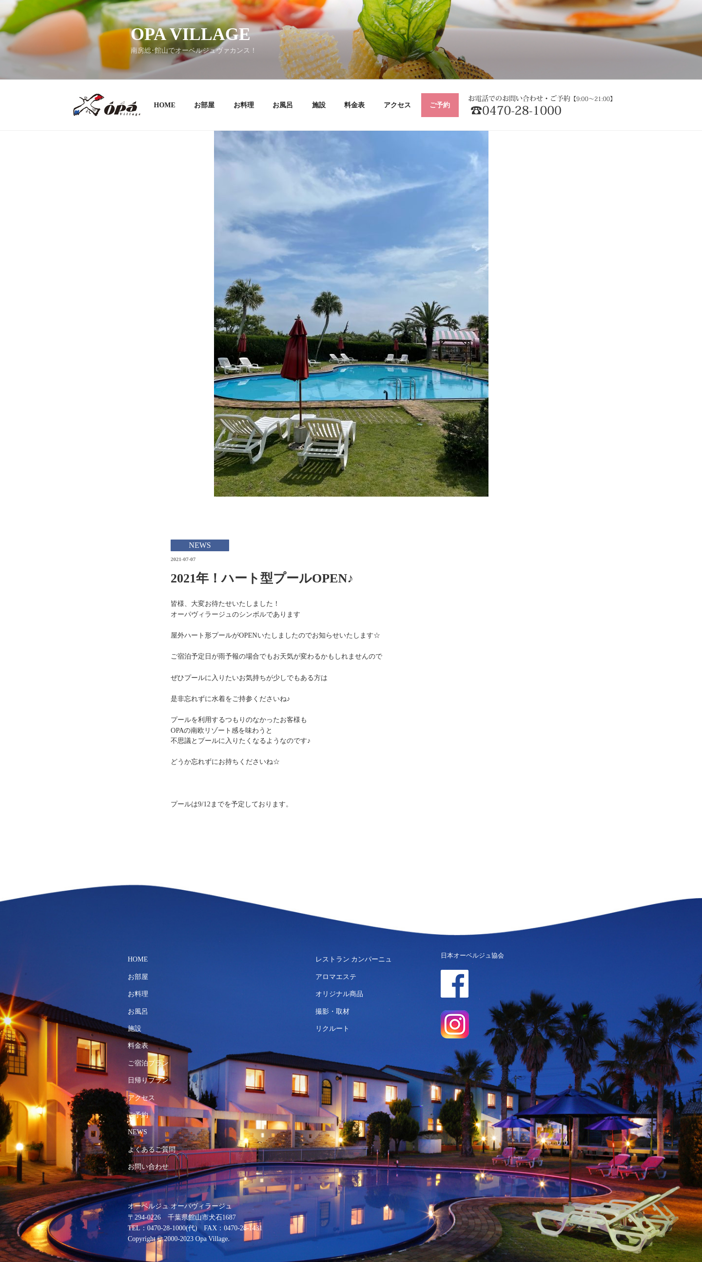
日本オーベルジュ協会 (472, 955)
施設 (319, 105)
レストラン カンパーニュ (353, 959)
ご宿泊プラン (148, 1063)
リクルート (332, 1028)
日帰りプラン (148, 1080)
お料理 (244, 105)
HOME (165, 105)
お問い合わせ (148, 1166)
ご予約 (439, 105)
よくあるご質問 (152, 1149)
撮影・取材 (332, 1011)
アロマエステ (335, 977)
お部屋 (204, 105)
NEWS (137, 1132)
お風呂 (283, 105)
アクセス (397, 105)
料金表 (354, 105)
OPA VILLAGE (191, 34)
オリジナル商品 (339, 994)
